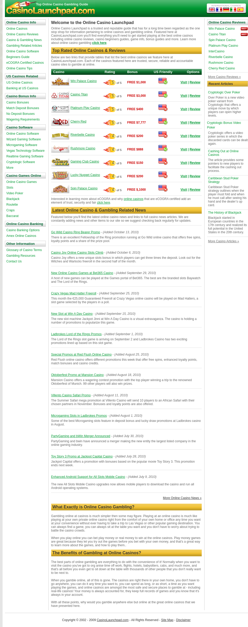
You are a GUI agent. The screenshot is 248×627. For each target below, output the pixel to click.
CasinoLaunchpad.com (113, 620)
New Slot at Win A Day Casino (72, 314)
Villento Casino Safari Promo (71, 395)
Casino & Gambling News (24, 40)
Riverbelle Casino (83, 134)
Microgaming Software (21, 145)
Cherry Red (78, 121)
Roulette (12, 204)
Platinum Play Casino (85, 108)
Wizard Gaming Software (23, 139)
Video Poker (14, 193)
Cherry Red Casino (222, 68)
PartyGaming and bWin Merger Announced (80, 436)
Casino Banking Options (23, 230)
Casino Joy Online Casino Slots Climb (77, 252)
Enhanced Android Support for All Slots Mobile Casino (88, 477)
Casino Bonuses (17, 102)
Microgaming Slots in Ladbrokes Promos (79, 415)
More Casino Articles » (223, 241)
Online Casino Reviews (22, 34)
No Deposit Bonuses (20, 114)
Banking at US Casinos (22, 88)
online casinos (133, 199)
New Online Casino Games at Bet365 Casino (82, 273)
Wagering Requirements (23, 119)
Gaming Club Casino (85, 161)
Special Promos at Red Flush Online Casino (81, 354)
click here (99, 43)
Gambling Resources (20, 256)
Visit (184, 82)
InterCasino (216, 51)
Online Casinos (16, 28)
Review (195, 82)
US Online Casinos (19, 82)
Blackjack (13, 199)
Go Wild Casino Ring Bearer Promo (75, 232)
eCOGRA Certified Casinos (25, 63)
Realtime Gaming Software (24, 156)
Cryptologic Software (20, 162)
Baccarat (12, 216)
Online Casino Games (21, 182)
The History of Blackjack (225, 212)
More (9, 168)
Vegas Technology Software (25, 150)
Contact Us (14, 261)
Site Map (167, 620)
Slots (9, 187)
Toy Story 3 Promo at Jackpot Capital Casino (82, 456)
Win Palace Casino (84, 81)
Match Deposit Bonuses (22, 108)
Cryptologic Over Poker (224, 92)
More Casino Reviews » (224, 77)
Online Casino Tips (19, 68)
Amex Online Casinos (21, 236)
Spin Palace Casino (84, 188)
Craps (10, 210)
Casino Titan (79, 94)
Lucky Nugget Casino (85, 175)
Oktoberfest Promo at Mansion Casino (77, 375)
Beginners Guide (17, 57)
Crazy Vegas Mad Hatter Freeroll (73, 293)
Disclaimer (183, 620)
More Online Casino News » (182, 498)
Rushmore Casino (83, 148)
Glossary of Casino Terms (24, 250)
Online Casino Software (22, 51)
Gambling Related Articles (24, 45)
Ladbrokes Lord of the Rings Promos (76, 334)
